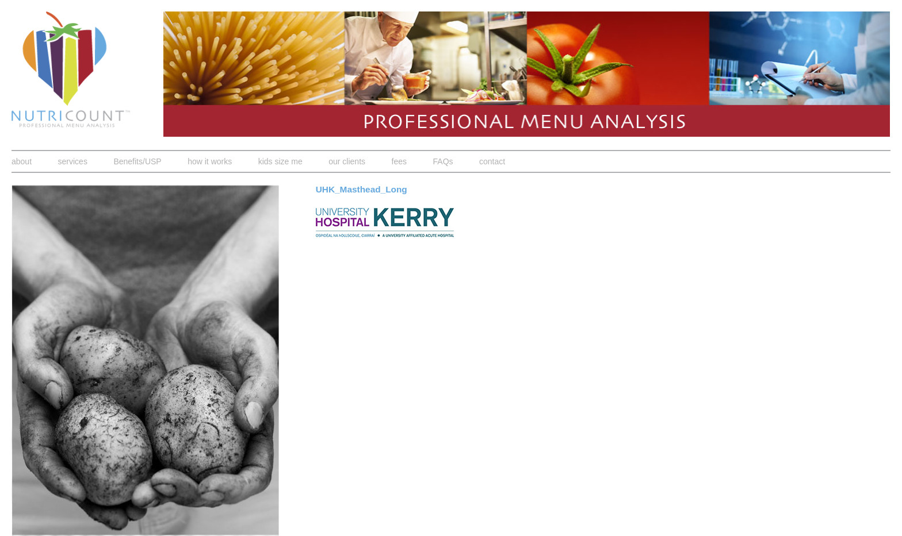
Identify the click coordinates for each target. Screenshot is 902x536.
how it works (210, 161)
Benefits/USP (137, 161)
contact (492, 161)
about (22, 161)
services (72, 161)
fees (399, 161)
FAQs (443, 161)
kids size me (280, 161)
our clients (346, 161)
